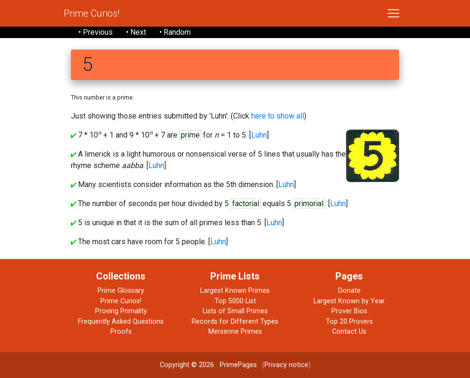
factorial (245, 203)
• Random (175, 32)
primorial (308, 203)
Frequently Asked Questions (121, 322)
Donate (349, 291)
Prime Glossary (121, 291)
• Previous (95, 32)
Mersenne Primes (235, 332)
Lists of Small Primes (235, 311)
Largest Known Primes (235, 291)
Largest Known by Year (349, 301)
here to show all (277, 115)
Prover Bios (349, 311)
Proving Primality (121, 311)
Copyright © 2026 (187, 365)
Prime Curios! (91, 13)
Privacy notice (286, 365)
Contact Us (349, 332)
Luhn (259, 134)
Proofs (121, 332)
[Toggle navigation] (393, 13)
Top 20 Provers (349, 322)
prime (190, 134)
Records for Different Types (235, 322)
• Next (136, 32)
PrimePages (238, 365)
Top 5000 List (235, 301)
